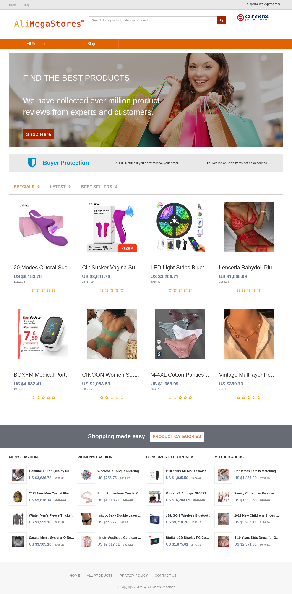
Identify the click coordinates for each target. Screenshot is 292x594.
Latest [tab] (61, 186)
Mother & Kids (229, 457)
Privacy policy (134, 575)
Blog (26, 5)
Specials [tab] (27, 186)
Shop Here (38, 134)
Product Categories (177, 436)
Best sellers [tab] (100, 186)
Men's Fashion (23, 457)
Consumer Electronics (170, 457)
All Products (100, 575)
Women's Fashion (95, 457)
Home (75, 575)
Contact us (166, 575)
